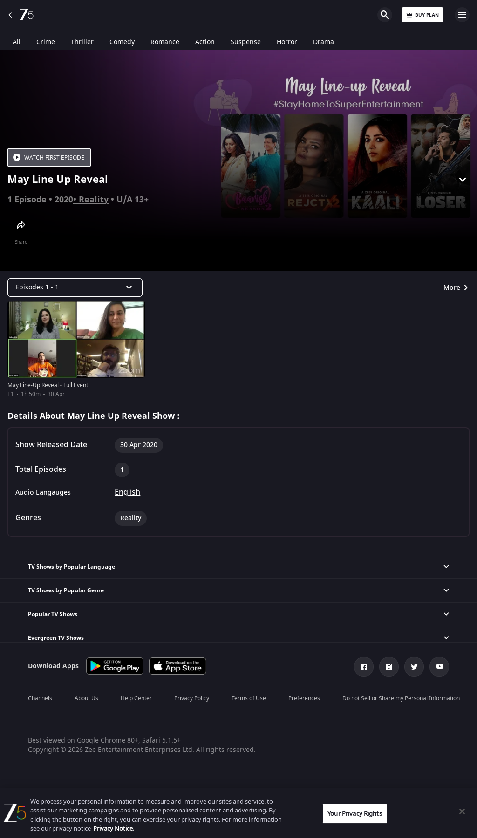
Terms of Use (249, 698)
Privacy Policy (191, 698)
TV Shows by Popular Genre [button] (66, 590)
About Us (86, 698)
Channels (40, 698)
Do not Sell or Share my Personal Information (401, 698)
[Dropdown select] (75, 287)
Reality (94, 199)
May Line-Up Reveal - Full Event (47, 385)
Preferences (304, 698)
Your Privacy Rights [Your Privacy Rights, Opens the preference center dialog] (354, 813)
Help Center (136, 698)
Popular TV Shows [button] (52, 614)
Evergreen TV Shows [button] (56, 638)
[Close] (462, 811)
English (127, 492)
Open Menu (462, 14)
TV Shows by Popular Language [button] (71, 567)
